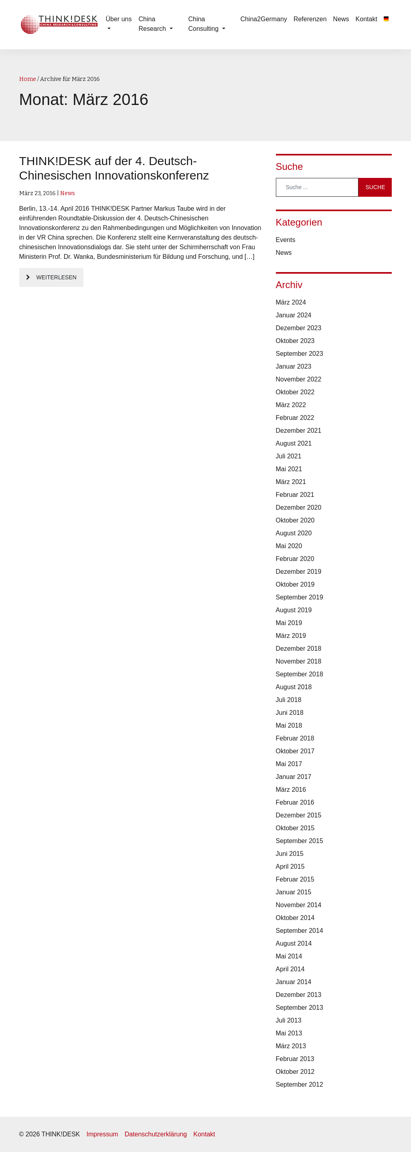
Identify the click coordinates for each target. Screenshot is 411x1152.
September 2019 (299, 597)
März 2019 (291, 635)
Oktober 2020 (295, 520)
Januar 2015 (294, 892)
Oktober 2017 (295, 751)
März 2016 (291, 789)
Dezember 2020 (299, 507)
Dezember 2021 (299, 430)
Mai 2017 (289, 764)
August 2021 (294, 443)
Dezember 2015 (299, 815)
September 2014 (299, 930)
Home (27, 79)
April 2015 (290, 866)
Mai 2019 (289, 622)
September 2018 (299, 674)
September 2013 (299, 1007)
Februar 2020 (295, 558)
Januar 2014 (294, 981)
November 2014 (299, 905)
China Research (153, 24)
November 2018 (299, 661)
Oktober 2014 (295, 917)
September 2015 (299, 840)
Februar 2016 (295, 802)
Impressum (102, 1134)
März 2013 (291, 1046)
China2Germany (263, 19)
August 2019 (294, 610)
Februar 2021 (295, 494)
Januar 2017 (294, 776)
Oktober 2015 (295, 828)
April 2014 (290, 969)
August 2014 (294, 943)
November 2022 (299, 379)
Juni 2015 (290, 853)
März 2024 (291, 302)
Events (286, 239)
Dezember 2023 (299, 328)
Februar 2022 (295, 417)
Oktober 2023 (295, 340)
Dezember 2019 (299, 571)
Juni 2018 (290, 712)
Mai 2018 (289, 725)
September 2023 (299, 353)
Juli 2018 (289, 699)
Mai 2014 (289, 956)
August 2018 (294, 687)
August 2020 (294, 533)
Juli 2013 (289, 1020)
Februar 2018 (295, 738)
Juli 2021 (289, 456)
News (341, 19)
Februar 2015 (295, 879)
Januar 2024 (294, 315)
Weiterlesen (56, 277)
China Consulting (204, 24)
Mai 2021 (289, 469)
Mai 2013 (289, 1033)
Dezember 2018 (299, 648)
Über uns (119, 19)
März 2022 (291, 404)
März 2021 (291, 481)
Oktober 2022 (295, 392)
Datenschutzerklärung (156, 1134)
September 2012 (299, 1084)
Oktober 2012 (295, 1071)
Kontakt (366, 19)
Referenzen (310, 19)
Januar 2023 (294, 366)
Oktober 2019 (295, 584)
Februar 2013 (295, 1058)
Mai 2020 (289, 546)
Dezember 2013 (299, 994)
